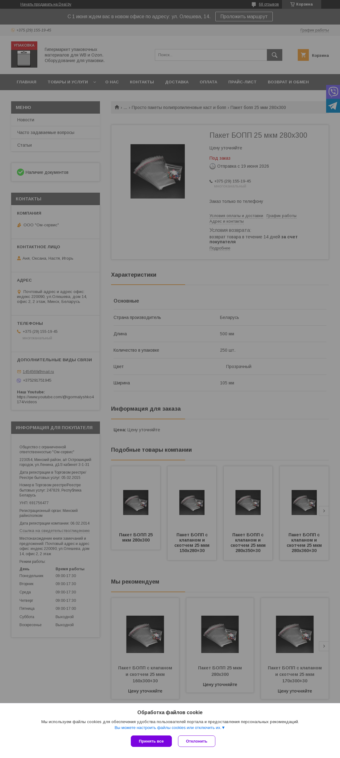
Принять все (151, 741)
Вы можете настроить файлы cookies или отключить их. (167, 727)
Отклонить (196, 741)
